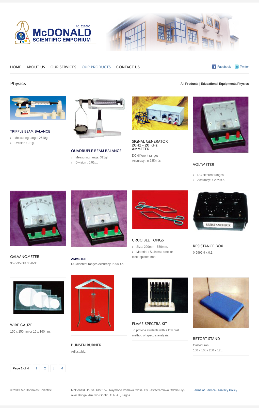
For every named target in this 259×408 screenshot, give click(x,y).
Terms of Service (204, 390)
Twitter (244, 67)
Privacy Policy (227, 390)
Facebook (224, 67)
